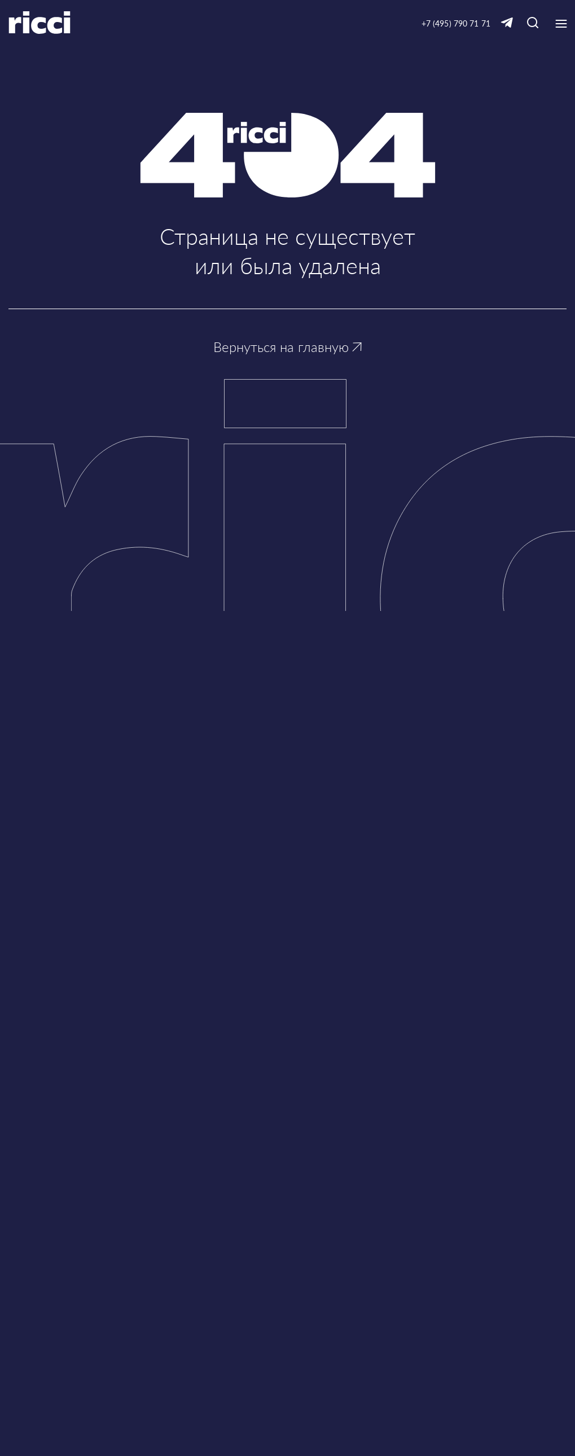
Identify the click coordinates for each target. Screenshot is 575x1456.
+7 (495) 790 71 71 (456, 23)
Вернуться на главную (287, 346)
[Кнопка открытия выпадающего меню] (561, 23)
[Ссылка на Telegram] (507, 23)
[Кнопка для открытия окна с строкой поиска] (532, 23)
